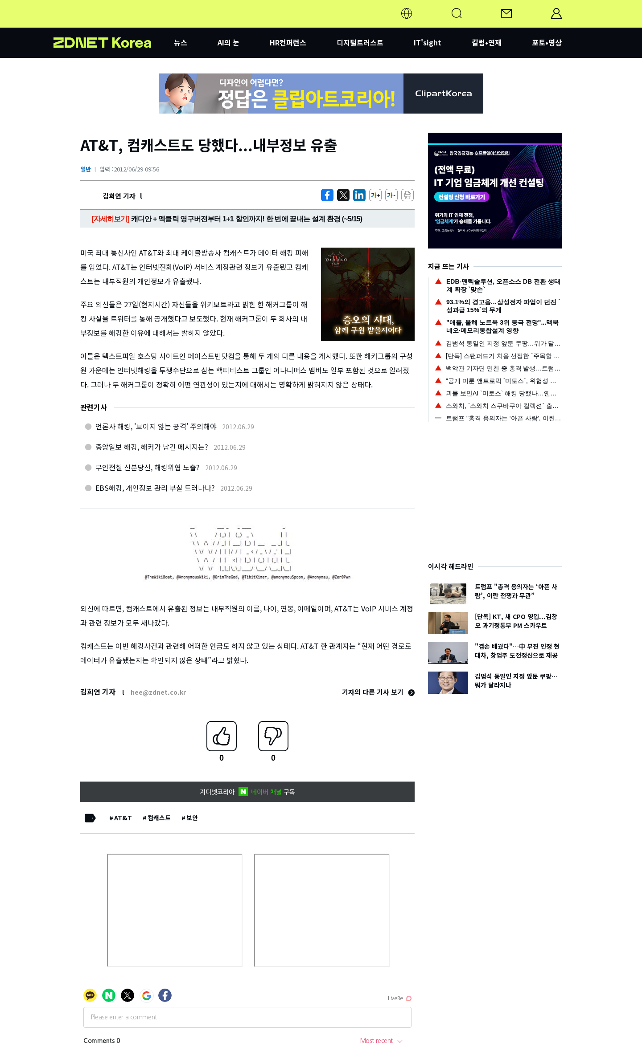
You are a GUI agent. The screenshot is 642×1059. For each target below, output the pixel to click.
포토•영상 (547, 42)
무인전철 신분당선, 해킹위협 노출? (147, 467)
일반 (85, 169)
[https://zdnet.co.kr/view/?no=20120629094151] (327, 195)
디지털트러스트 (360, 42)
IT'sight (427, 42)
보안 (192, 817)
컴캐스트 (159, 817)
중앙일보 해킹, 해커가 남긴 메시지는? (151, 446)
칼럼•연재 (487, 42)
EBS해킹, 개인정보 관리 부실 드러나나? (155, 487)
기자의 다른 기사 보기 (378, 691)
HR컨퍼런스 (288, 42)
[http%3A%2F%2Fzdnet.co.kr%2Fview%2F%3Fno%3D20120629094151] (359, 195)
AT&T (123, 817)
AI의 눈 (228, 42)
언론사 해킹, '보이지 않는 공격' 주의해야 (156, 426)
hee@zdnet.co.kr (158, 692)
